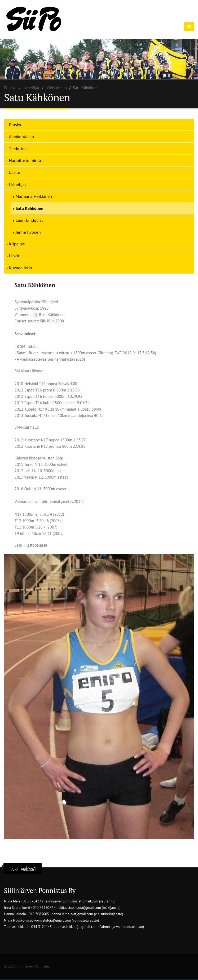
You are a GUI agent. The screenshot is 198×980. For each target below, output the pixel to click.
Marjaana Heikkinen (34, 196)
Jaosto (14, 172)
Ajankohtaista (21, 136)
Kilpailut (17, 243)
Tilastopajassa (35, 545)
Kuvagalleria (20, 267)
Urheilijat (31, 87)
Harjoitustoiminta (25, 160)
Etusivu (10, 87)
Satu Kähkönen (29, 208)
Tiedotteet (18, 148)
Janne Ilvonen (28, 232)
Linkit (14, 255)
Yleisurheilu (57, 87)
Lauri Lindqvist (29, 220)
